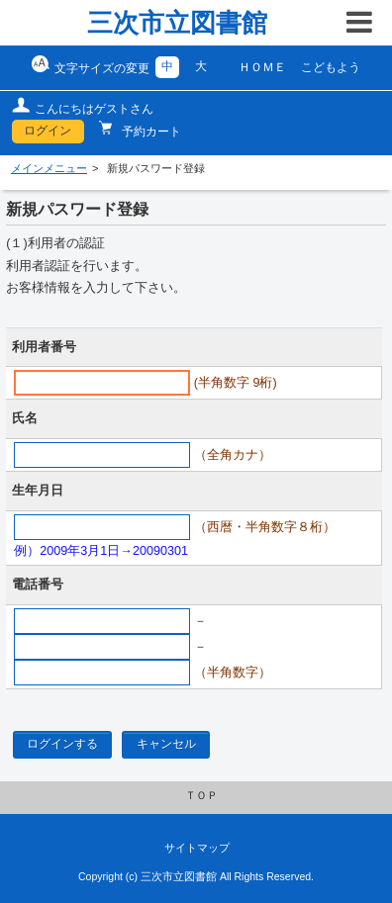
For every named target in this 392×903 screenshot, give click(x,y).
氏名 (25, 418)
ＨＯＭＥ (262, 67)
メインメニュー (49, 168)
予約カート (150, 131)
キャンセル (166, 744)
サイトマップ (197, 848)
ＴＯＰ (201, 795)
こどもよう (330, 67)
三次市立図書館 (177, 23)
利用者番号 (44, 347)
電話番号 (37, 584)
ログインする (62, 744)
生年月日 (37, 490)
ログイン (47, 130)
